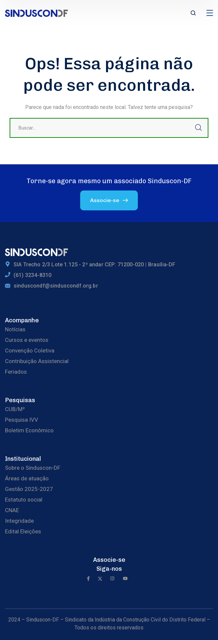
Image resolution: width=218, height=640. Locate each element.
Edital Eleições (23, 531)
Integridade (19, 520)
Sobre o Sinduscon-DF (32, 467)
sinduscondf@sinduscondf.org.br (56, 286)
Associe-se (109, 559)
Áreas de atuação (27, 478)
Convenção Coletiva (29, 350)
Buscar (198, 127)
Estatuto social (23, 499)
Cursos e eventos (26, 340)
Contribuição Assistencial (37, 361)
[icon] (88, 579)
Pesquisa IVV (21, 419)
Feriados (16, 371)
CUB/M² (15, 409)
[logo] (36, 13)
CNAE (12, 510)
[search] (193, 14)
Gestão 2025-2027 (29, 489)
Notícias (15, 329)
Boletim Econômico (29, 430)
